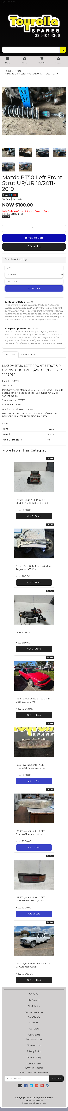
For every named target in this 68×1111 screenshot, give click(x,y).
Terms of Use (34, 1045)
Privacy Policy (34, 1051)
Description (10, 354)
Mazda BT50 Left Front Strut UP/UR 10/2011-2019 (32, 73)
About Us (34, 1022)
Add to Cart (34, 237)
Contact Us (34, 1035)
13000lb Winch (24, 632)
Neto (44, 1103)
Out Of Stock (34, 516)
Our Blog (34, 1028)
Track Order (34, 1006)
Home (7, 70)
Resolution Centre (34, 1012)
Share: (10, 195)
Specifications (28, 354)
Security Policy (34, 1063)
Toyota (17, 70)
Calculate (34, 288)
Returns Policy (34, 1057)
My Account (34, 1000)
